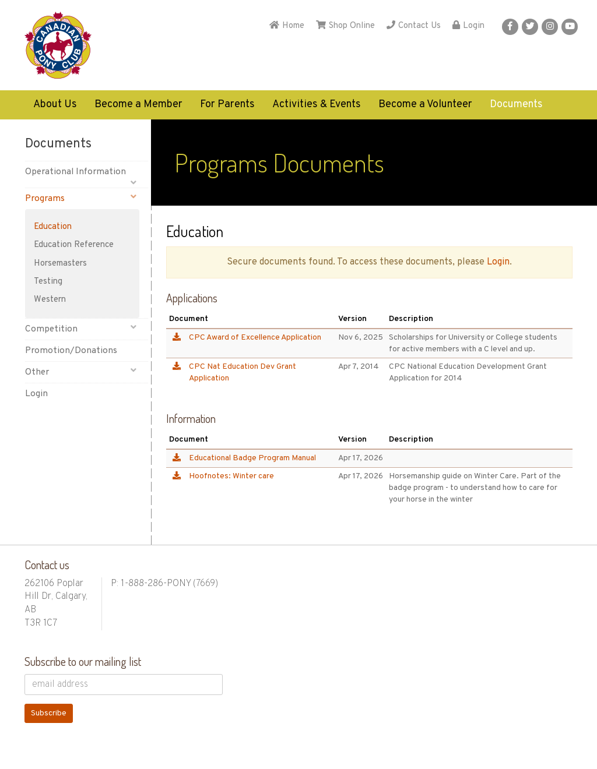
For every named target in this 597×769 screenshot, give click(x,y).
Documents (516, 104)
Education (53, 226)
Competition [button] (80, 329)
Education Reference (74, 245)
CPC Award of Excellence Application (255, 338)
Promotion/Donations (71, 351)
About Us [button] (55, 104)
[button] (510, 27)
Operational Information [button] (80, 174)
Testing (48, 281)
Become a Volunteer (425, 104)
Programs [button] (80, 198)
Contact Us (414, 25)
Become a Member (138, 104)
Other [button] (80, 372)
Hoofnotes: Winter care (231, 476)
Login (468, 25)
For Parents (227, 104)
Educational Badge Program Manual (252, 458)
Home (286, 25)
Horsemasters (60, 263)
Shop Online (345, 25)
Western (50, 299)
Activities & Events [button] (316, 104)
